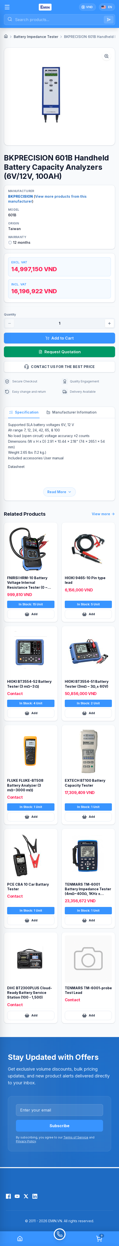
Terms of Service (75, 1137)
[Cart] (99, 1239)
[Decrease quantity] (9, 323)
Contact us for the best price (67, 366)
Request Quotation (60, 351)
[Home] (6, 36)
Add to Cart (59, 338)
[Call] (59, 1238)
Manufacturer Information (71, 412)
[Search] (109, 20)
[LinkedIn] (34, 1196)
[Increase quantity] (109, 323)
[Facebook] (8, 1196)
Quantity (10, 314)
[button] (59, 96)
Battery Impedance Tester (36, 37)
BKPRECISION (20, 196)
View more (103, 514)
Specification (24, 412)
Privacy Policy (26, 1141)
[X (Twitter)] (26, 1196)
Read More (59, 492)
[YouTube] (17, 1196)
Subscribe (59, 1125)
